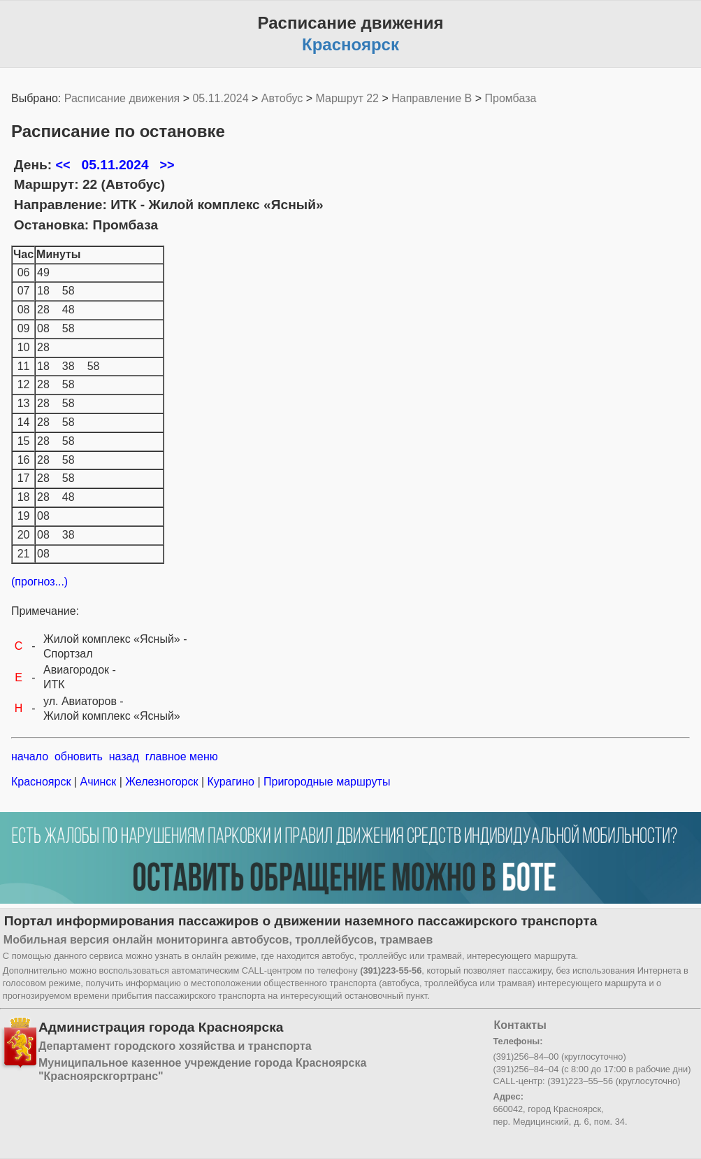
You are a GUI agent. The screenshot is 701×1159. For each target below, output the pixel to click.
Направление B (431, 98)
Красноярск (42, 782)
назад (124, 756)
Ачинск (98, 782)
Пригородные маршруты (326, 782)
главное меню (181, 756)
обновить (79, 756)
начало (29, 756)
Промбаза (511, 98)
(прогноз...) (39, 582)
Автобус (282, 98)
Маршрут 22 (347, 98)
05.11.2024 (220, 98)
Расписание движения (122, 98)
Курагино (230, 782)
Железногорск (161, 782)
